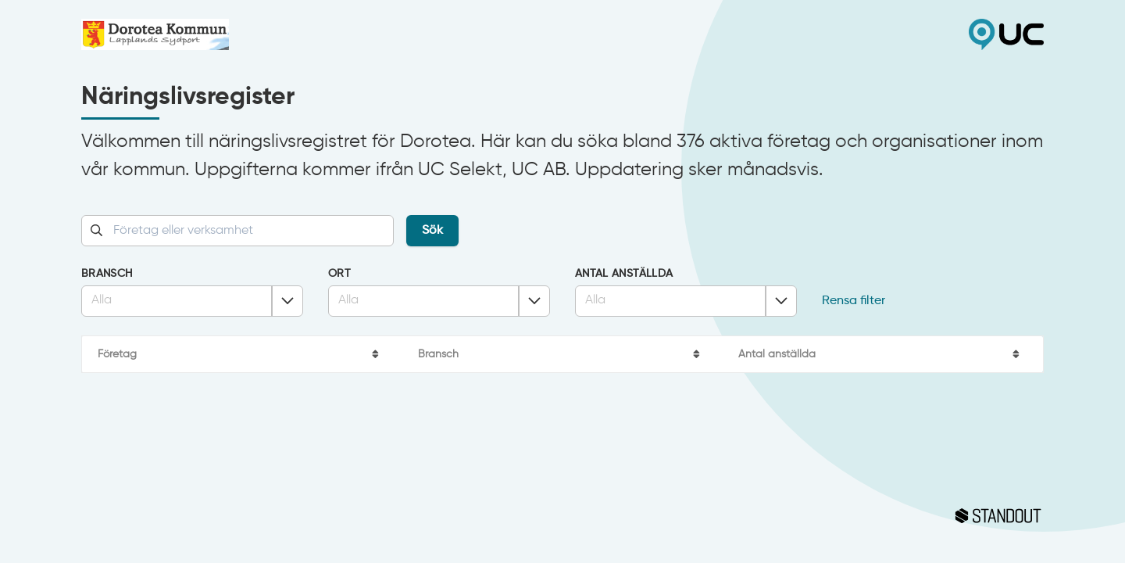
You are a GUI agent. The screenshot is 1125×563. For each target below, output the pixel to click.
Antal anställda (624, 273)
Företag (117, 354)
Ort (339, 273)
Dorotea (321, 34)
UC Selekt (803, 34)
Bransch (106, 273)
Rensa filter (853, 301)
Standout (562, 516)
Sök (432, 230)
